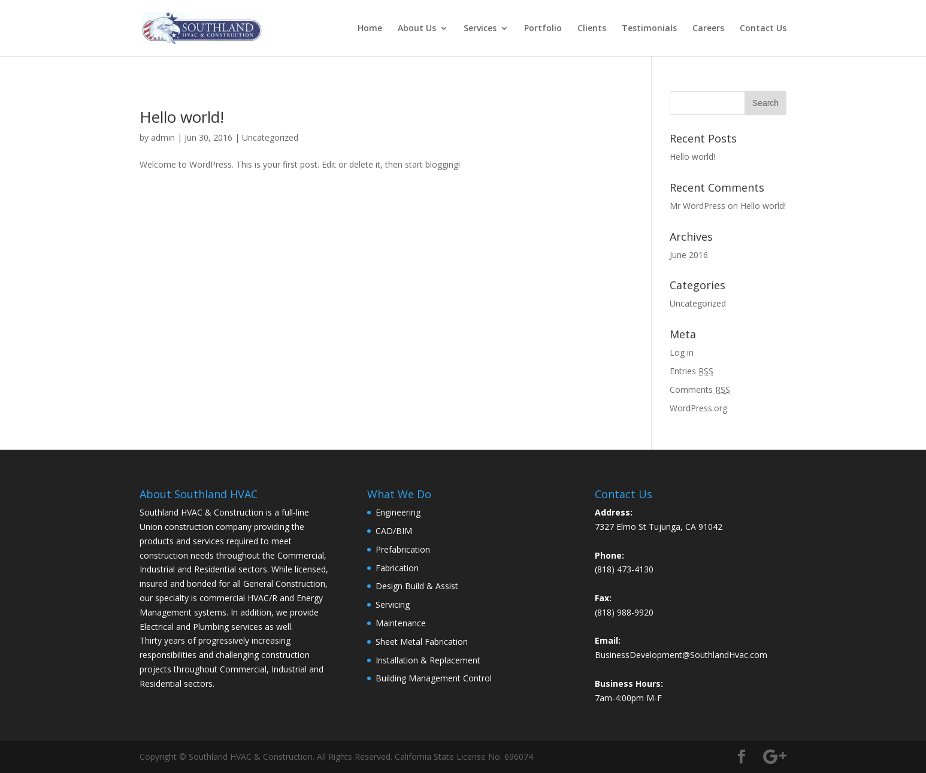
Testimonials (649, 29)
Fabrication (397, 568)
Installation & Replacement (428, 660)
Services (480, 29)
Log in (682, 352)
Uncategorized (270, 137)
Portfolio (543, 29)
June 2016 (689, 254)
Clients (591, 29)
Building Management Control (434, 678)
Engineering (398, 512)
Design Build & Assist (417, 586)
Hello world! (182, 117)
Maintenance (401, 623)
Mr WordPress (697, 205)
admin (163, 137)
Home (370, 29)
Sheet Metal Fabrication (422, 641)
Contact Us (763, 29)
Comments (700, 389)
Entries (691, 371)
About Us (417, 29)
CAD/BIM (394, 530)
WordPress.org (698, 408)
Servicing (393, 604)
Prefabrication (403, 549)
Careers (708, 29)
